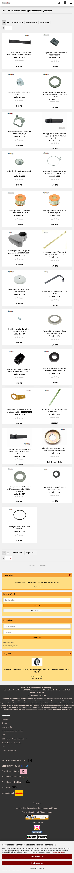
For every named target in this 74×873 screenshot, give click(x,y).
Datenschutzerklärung (57, 852)
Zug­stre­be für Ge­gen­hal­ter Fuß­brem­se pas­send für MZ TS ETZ (54, 410)
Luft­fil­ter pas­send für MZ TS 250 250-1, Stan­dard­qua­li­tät (54, 212)
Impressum (5, 719)
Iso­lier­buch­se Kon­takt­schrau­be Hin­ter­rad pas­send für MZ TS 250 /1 (19, 370)
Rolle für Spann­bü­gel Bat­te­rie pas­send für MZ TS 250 (19, 330)
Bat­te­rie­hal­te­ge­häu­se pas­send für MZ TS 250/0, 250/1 (19, 133)
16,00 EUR (37, 587)
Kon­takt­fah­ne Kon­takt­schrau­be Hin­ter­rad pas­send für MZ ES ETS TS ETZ (19, 411)
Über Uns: (37, 804)
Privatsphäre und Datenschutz (12, 743)
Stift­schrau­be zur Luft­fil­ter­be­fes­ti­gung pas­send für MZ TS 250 (54, 253)
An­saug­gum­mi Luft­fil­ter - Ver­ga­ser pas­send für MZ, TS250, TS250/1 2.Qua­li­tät (54, 136)
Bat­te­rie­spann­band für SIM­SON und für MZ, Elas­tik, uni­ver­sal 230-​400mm (19, 53)
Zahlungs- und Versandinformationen (14, 739)
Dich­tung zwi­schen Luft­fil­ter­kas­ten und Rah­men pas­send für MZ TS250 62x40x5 (54, 94)
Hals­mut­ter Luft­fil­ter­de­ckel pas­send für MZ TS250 (19, 93)
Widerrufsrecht (7, 727)
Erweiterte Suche (37, 610)
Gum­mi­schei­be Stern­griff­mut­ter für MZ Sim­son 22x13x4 (55, 488)
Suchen (37, 605)
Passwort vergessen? (10, 646)
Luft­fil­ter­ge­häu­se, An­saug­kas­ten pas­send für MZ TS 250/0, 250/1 (19, 252)
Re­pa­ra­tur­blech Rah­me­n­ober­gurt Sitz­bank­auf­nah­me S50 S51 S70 (37, 582)
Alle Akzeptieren (37, 856)
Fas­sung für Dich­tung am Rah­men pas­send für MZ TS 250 (54, 332)
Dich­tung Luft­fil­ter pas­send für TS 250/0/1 (19, 528)
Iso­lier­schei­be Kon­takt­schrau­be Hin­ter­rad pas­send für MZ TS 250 (54, 370)
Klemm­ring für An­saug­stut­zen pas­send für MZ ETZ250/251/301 (54, 172)
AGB (3, 735)
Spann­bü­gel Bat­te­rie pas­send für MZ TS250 (54, 293)
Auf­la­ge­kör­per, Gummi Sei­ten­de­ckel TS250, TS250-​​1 (55, 54)
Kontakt (4, 723)
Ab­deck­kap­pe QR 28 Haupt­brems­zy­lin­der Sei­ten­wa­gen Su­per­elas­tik (54, 449)
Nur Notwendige (37, 863)
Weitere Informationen (37, 868)
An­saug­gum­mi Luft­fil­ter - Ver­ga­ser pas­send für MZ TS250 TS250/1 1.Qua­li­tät (19, 452)
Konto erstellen (8, 642)
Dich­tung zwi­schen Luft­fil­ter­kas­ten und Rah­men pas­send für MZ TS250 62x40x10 (19, 489)
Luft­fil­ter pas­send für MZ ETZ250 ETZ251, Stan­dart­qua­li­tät (19, 212)
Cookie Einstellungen (9, 750)
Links (3, 747)
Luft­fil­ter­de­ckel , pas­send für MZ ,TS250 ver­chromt (19, 291)
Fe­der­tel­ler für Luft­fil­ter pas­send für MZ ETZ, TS (19, 172)
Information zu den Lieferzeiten (12, 731)
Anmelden (37, 637)
